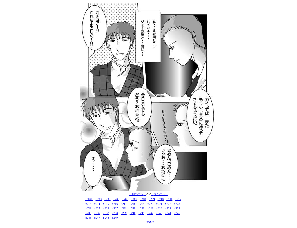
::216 (115, 203)
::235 (88, 213)
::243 (159, 213)
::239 (124, 213)
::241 (141, 213)
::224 (88, 208)
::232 (159, 208)
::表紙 (89, 199)
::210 (161, 199)
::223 (177, 203)
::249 (115, 217)
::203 (99, 199)
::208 (143, 199)
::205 (116, 199)
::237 (106, 213)
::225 (97, 208)
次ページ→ (161, 194)
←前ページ (136, 194)
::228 (124, 208)
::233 (168, 208)
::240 (133, 213)
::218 (133, 203)
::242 (150, 213)
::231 (150, 208)
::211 (169, 199)
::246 (88, 217)
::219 (141, 203)
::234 (177, 208)
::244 (168, 213)
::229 (133, 208)
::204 (107, 199)
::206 (125, 199)
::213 (88, 203)
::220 (150, 203)
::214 (97, 203)
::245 (177, 213)
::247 (97, 217)
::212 (178, 199)
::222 (168, 203)
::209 (152, 199)
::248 (106, 217)
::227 (115, 208)
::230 (141, 208)
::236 (97, 213)
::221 (159, 203)
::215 (106, 203)
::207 (134, 199)
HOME (150, 222)
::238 (115, 213)
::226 (106, 208)
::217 (124, 203)
